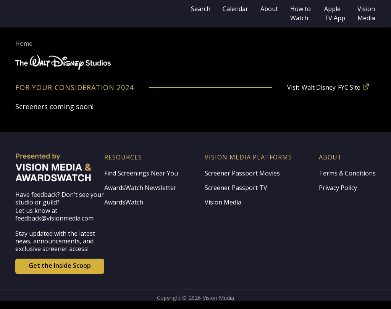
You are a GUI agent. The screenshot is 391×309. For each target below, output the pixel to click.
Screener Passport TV (236, 188)
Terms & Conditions (347, 173)
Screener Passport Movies (242, 173)
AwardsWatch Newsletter (140, 188)
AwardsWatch (123, 202)
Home (23, 43)
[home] (100, 13)
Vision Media (223, 202)
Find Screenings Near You (141, 173)
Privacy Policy (338, 188)
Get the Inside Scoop (60, 265)
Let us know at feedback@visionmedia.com (54, 214)
